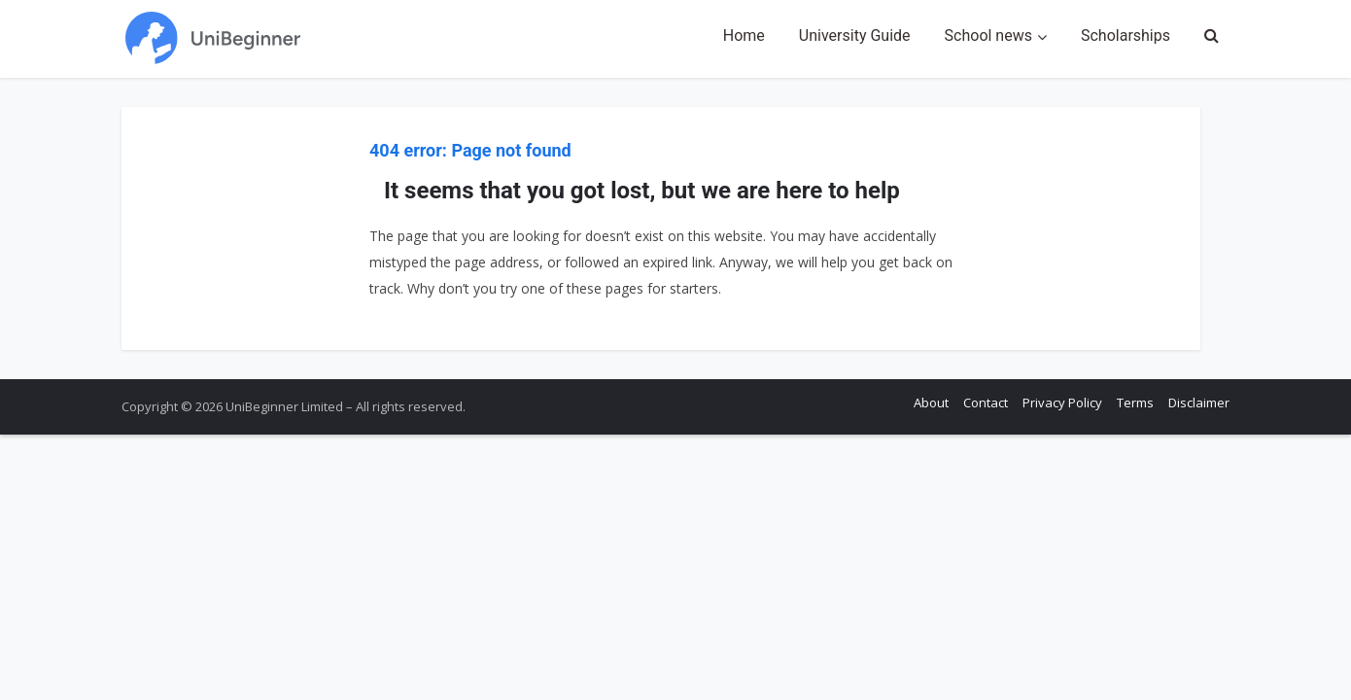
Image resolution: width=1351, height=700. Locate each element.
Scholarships (1125, 35)
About (931, 402)
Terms (1135, 402)
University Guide (855, 35)
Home (744, 35)
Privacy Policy (1062, 402)
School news (988, 35)
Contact (985, 402)
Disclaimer (1199, 402)
